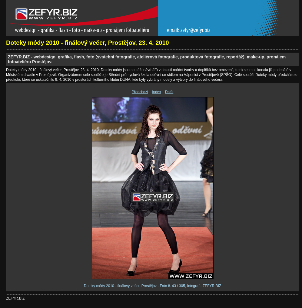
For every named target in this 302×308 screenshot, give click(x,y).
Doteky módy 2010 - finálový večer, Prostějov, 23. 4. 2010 (87, 42)
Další (169, 92)
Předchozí (140, 92)
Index (156, 92)
